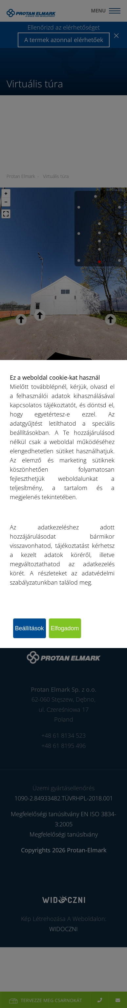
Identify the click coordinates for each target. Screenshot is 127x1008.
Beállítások (29, 628)
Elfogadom (65, 628)
